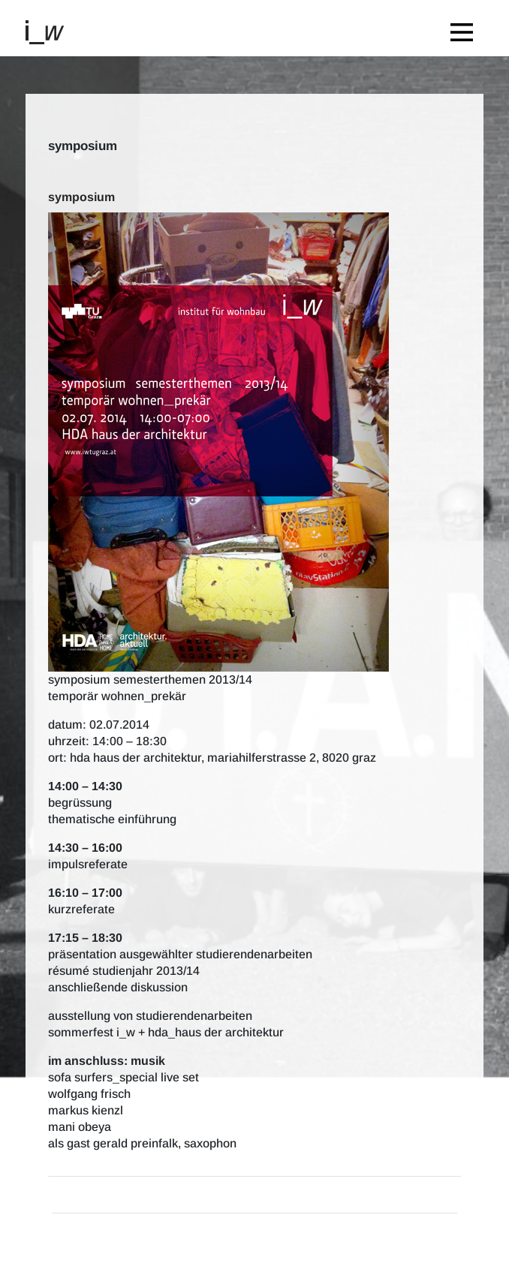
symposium (81, 197)
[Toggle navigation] (465, 28)
